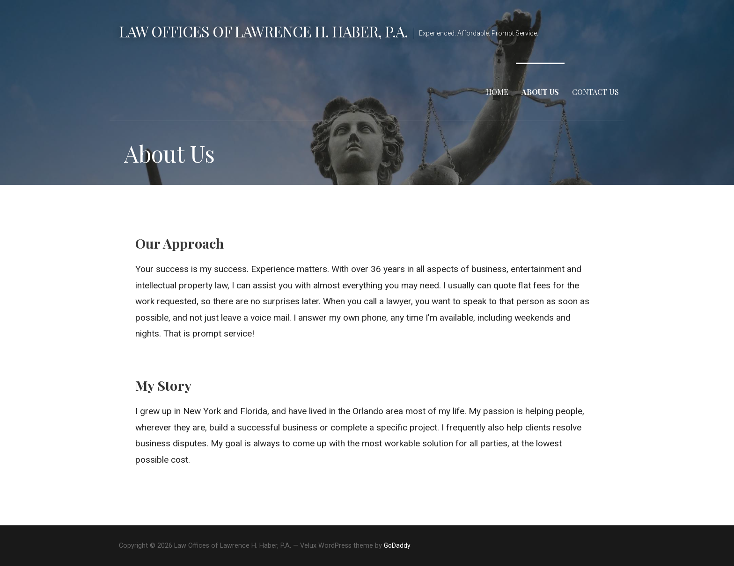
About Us (540, 92)
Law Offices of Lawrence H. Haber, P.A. (263, 31)
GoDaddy (397, 545)
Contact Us (595, 92)
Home (497, 92)
